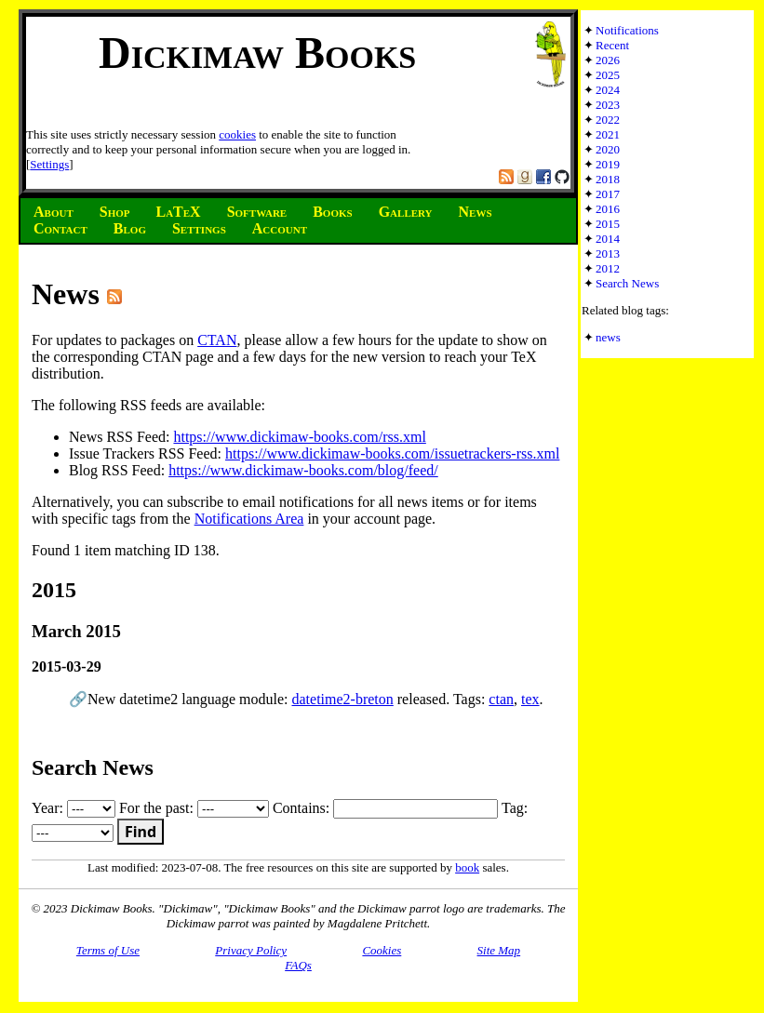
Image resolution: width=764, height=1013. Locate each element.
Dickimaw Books (257, 52)
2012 (608, 268)
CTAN (216, 340)
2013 (608, 253)
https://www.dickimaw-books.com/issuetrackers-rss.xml (392, 453)
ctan (501, 699)
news (608, 337)
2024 (608, 90)
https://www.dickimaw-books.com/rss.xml (299, 437)
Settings (49, 164)
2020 (608, 149)
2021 (608, 134)
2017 (608, 194)
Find (140, 831)
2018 (608, 179)
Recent (612, 45)
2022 (608, 120)
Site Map (499, 950)
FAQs (298, 965)
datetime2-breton (342, 699)
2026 (608, 60)
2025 (608, 75)
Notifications (627, 30)
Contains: (385, 808)
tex (530, 699)
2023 (608, 105)
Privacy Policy (251, 950)
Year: (73, 808)
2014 (608, 239)
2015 (608, 224)
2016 (608, 209)
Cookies (381, 950)
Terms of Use (108, 950)
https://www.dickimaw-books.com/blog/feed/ (303, 470)
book (467, 867)
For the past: (194, 808)
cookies (237, 134)
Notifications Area (249, 518)
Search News (627, 283)
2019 (608, 164)
